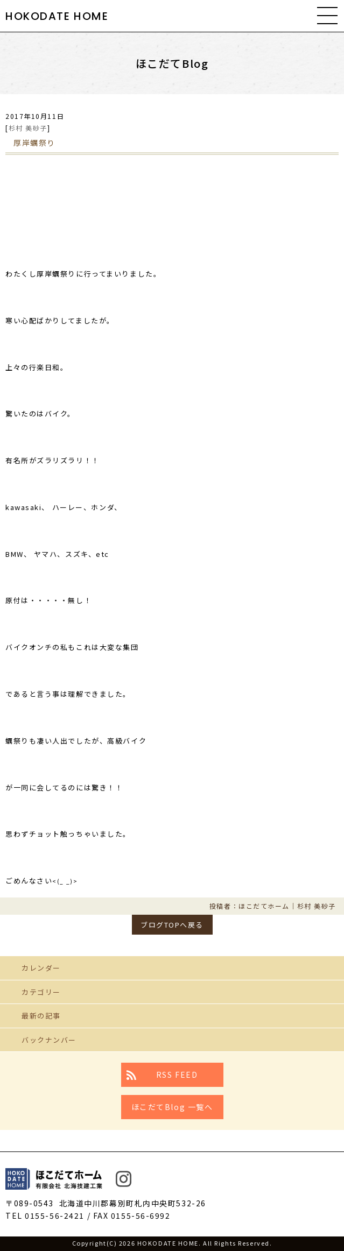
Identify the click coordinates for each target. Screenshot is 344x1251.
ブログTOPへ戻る (172, 925)
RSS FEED (177, 1074)
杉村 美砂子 (28, 127)
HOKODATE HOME (56, 16)
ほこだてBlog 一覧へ (172, 1106)
